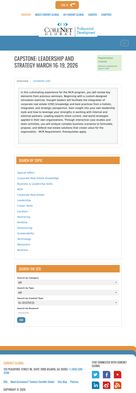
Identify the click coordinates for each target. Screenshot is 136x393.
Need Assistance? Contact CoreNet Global (32, 382)
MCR (20, 189)
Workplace (23, 244)
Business (22, 250)
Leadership (24, 200)
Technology (24, 239)
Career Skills (25, 205)
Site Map (62, 382)
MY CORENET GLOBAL (73, 14)
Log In (64, 5)
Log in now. (103, 68)
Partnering (23, 217)
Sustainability (25, 233)
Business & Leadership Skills (34, 183)
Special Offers (25, 172)
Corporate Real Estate (30, 194)
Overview (22, 81)
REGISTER (26, 14)
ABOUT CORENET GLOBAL (47, 14)
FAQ (5, 382)
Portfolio (22, 222)
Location (22, 211)
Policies (74, 382)
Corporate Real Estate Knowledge (38, 178)
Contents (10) (41, 81)
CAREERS (92, 14)
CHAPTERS (106, 14)
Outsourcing (24, 227)
